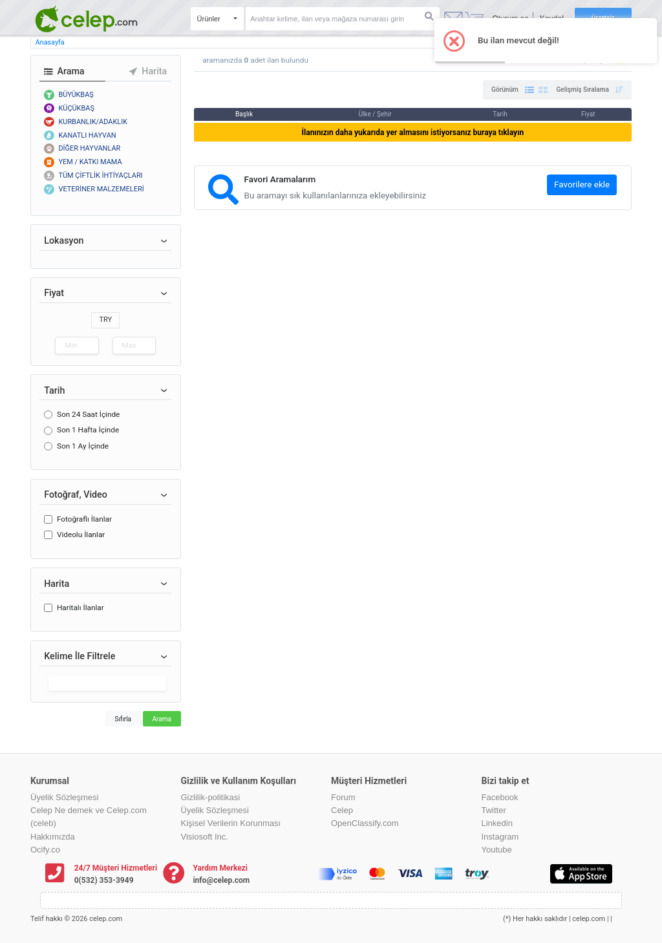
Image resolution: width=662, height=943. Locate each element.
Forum (343, 797)
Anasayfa (50, 42)
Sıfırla (122, 719)
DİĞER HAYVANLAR (89, 148)
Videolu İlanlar (81, 534)
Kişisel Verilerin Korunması (231, 823)
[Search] (343, 18)
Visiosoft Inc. (204, 837)
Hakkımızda (52, 837)
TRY (105, 319)
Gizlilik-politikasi (210, 797)
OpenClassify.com (365, 823)
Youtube (497, 849)
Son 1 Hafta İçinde (88, 429)
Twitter (494, 810)
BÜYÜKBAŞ (75, 94)
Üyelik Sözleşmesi (64, 797)
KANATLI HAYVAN (87, 135)
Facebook (500, 797)
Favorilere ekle (582, 184)
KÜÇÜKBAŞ (76, 108)
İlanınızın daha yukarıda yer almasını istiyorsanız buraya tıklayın (413, 132)
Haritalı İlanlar (80, 607)
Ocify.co (45, 849)
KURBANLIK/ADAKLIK (92, 122)
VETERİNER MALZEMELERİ (101, 189)
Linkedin (497, 823)
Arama (161, 719)
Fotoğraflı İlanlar (84, 519)
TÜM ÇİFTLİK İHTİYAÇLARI (100, 175)
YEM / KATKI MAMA (90, 162)
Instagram (500, 837)
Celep (342, 810)
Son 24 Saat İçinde (88, 414)
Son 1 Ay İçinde (83, 445)
